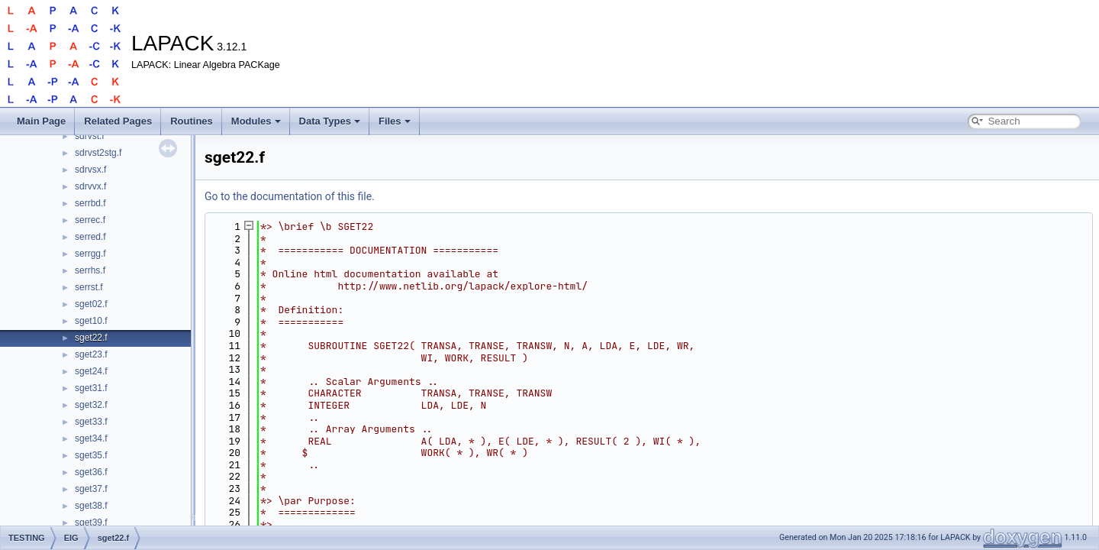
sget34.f (91, 438)
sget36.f (91, 472)
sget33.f (91, 421)
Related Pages (118, 121)
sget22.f (91, 337)
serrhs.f (90, 270)
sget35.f (91, 455)
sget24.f (91, 371)
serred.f (90, 236)
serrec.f (90, 220)
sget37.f (91, 489)
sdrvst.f (90, 136)
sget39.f (91, 522)
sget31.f (91, 388)
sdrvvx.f (90, 186)
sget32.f (91, 405)
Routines (191, 121)
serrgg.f (90, 253)
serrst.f (89, 287)
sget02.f (91, 304)
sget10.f (91, 320)
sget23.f (91, 354)
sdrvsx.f (90, 169)
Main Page (41, 121)
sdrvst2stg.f (98, 152)
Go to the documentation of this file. (290, 196)
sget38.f (91, 505)
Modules (256, 121)
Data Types (329, 121)
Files (395, 121)
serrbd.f (90, 203)
